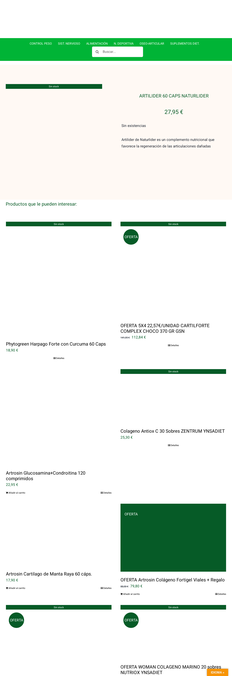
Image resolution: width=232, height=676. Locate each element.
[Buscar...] (117, 52)
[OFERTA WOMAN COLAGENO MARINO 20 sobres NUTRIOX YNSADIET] (173, 632)
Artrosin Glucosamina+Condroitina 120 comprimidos (45, 476)
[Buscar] (97, 52)
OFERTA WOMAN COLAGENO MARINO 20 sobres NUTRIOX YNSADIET (170, 670)
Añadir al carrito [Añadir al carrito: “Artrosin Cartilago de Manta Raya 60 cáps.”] (17, 588)
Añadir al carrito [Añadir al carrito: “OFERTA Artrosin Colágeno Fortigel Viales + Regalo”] (131, 594)
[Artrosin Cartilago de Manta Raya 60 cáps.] (59, 535)
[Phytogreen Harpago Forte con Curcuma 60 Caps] (59, 279)
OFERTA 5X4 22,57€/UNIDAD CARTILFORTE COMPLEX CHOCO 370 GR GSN (165, 328)
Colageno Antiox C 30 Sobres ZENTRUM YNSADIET (172, 431)
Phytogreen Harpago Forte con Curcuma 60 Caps (56, 344)
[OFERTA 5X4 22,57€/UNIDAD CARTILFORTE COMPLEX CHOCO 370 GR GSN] (173, 269)
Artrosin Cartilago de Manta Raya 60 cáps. (49, 574)
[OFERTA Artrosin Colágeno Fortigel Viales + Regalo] (173, 538)
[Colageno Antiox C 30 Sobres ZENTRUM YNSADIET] (173, 396)
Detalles (60, 358)
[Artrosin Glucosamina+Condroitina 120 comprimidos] (59, 417)
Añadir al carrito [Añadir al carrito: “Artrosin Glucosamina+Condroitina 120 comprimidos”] (17, 493)
